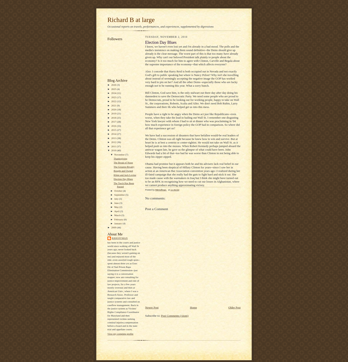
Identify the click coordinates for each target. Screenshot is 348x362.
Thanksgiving (120, 158)
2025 (114, 89)
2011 (114, 146)
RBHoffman (120, 238)
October (118, 190)
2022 (114, 101)
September (120, 194)
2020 (114, 109)
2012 (114, 142)
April (117, 211)
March (117, 215)
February (119, 219)
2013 (114, 138)
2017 (114, 121)
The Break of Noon (123, 162)
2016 (114, 126)
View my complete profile (120, 333)
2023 (114, 97)
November (119, 154)
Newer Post (151, 307)
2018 (114, 117)
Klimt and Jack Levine (125, 175)
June (116, 203)
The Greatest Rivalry (124, 166)
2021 (114, 105)
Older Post (234, 307)
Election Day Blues (123, 179)
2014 (114, 134)
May (116, 207)
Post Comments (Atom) (175, 315)
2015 (114, 130)
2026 (114, 85)
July (116, 198)
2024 (114, 93)
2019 (114, 113)
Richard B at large (131, 19)
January (118, 223)
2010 (114, 150)
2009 (114, 227)
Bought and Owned (123, 170)
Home (193, 307)
